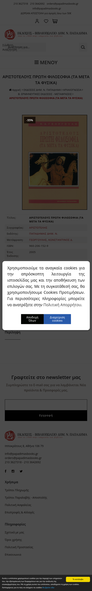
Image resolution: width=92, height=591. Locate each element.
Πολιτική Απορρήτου (62, 304)
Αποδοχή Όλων (32, 319)
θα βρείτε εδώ (48, 587)
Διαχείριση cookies (57, 319)
